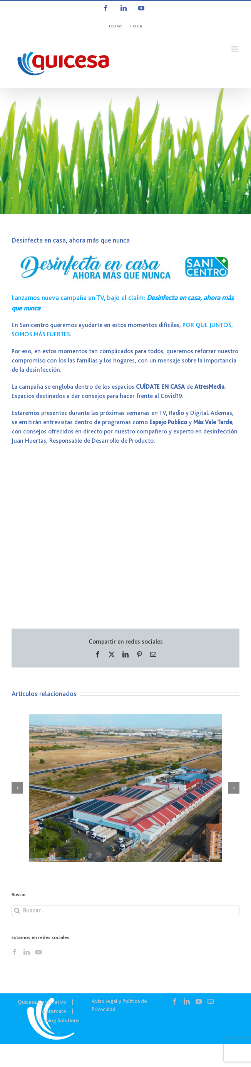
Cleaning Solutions (57, 1020)
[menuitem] (115, 26)
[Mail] (210, 1001)
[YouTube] (38, 952)
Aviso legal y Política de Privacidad (119, 1005)
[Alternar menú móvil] (235, 49)
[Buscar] (17, 910)
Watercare (53, 1011)
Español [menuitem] (115, 26)
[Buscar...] (125, 910)
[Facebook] (15, 952)
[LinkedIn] (26, 952)
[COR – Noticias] (125, 151)
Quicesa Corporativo (42, 1002)
